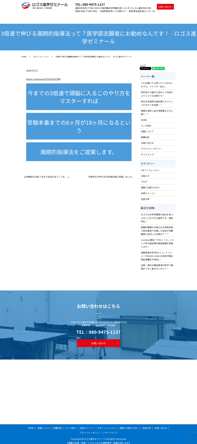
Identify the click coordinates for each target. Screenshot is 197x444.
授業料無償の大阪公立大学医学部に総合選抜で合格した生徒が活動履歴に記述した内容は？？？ (157, 228)
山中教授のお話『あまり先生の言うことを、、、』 (47, 173)
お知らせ (145, 173)
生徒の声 (169, 15)
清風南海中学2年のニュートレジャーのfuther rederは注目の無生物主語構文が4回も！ (157, 253)
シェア (143, 62)
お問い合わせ (164, 6)
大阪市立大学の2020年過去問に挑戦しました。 (111, 173)
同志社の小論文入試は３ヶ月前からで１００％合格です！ (157, 91)
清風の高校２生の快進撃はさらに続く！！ (157, 109)
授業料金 (80, 15)
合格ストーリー (109, 15)
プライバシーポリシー (151, 145)
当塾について (65, 15)
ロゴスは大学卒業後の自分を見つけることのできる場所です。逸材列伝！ (157, 215)
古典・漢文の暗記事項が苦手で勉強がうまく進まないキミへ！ (157, 264)
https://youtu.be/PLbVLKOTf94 (43, 76)
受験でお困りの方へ (152, 15)
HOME (53, 15)
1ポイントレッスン (129, 15)
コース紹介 (93, 15)
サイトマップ (147, 151)
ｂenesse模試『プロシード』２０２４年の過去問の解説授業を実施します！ (157, 240)
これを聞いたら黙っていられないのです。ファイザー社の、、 (157, 81)
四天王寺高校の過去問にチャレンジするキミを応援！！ (157, 100)
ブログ (144, 178)
